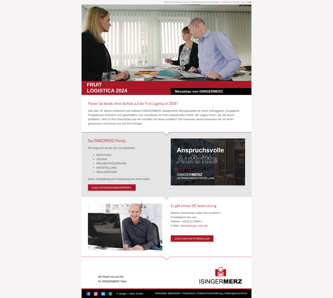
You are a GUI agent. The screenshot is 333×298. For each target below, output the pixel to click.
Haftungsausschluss (235, 293)
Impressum (189, 293)
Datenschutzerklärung (210, 293)
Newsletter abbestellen (168, 293)
